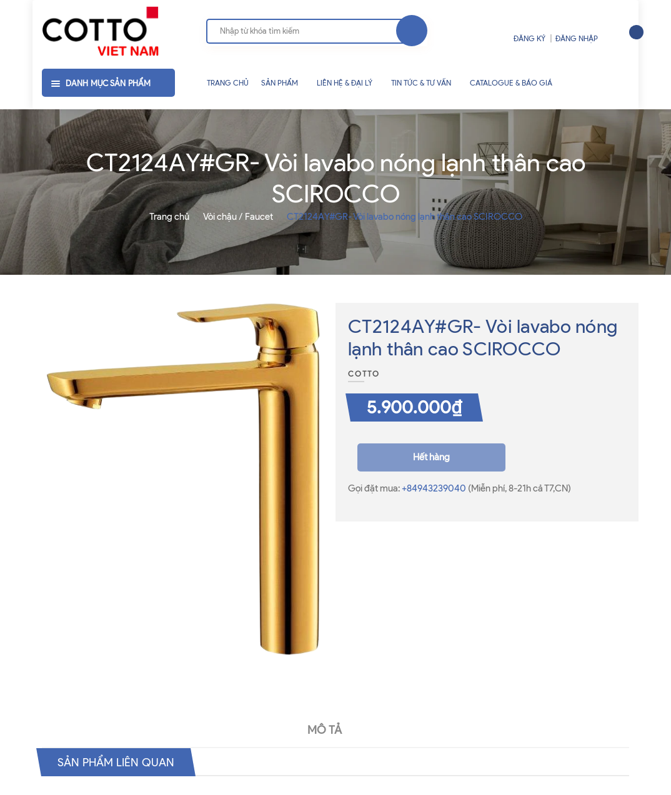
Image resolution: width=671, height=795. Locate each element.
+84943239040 (435, 488)
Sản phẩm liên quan (121, 761)
